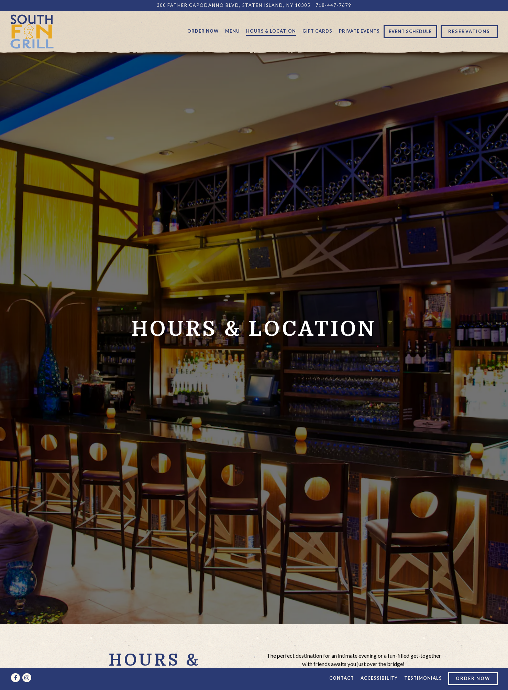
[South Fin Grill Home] (32, 31)
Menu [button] (232, 31)
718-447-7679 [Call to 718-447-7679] (333, 5)
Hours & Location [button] (271, 31)
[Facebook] (15, 677)
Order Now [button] (203, 31)
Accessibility (379, 678)
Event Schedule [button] (410, 31)
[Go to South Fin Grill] (233, 5)
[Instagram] (26, 677)
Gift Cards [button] (317, 31)
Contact (341, 678)
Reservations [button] (469, 31)
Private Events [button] (359, 31)
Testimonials (423, 678)
